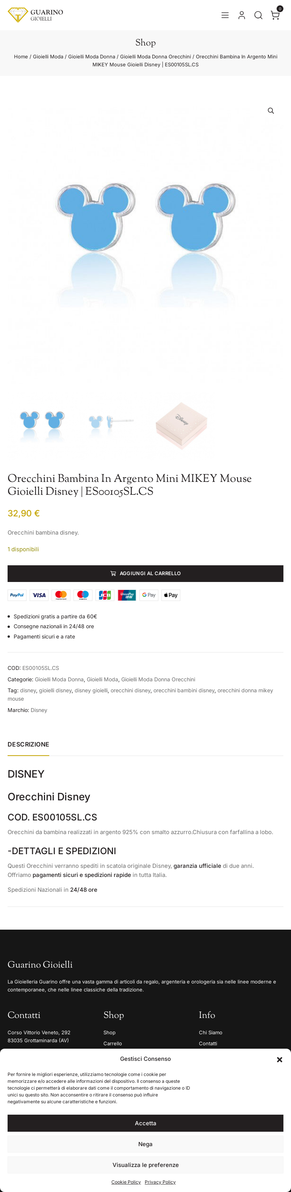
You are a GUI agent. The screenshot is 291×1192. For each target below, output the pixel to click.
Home (21, 56)
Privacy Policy (160, 1182)
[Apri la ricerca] (258, 15)
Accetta (145, 1123)
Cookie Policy (126, 1182)
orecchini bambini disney (183, 690)
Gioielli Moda (48, 56)
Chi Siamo (210, 1032)
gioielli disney (55, 690)
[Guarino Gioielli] (35, 15)
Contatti (208, 1043)
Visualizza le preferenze (146, 1164)
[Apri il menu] (225, 15)
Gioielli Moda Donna (91, 56)
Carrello (112, 1043)
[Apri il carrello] (275, 15)
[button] (279, 1059)
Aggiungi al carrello (150, 573)
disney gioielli (91, 690)
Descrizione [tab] (28, 744)
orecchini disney (130, 690)
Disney (39, 710)
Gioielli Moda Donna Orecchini (155, 56)
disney (28, 690)
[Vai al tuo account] (241, 15)
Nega (145, 1144)
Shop (109, 1032)
